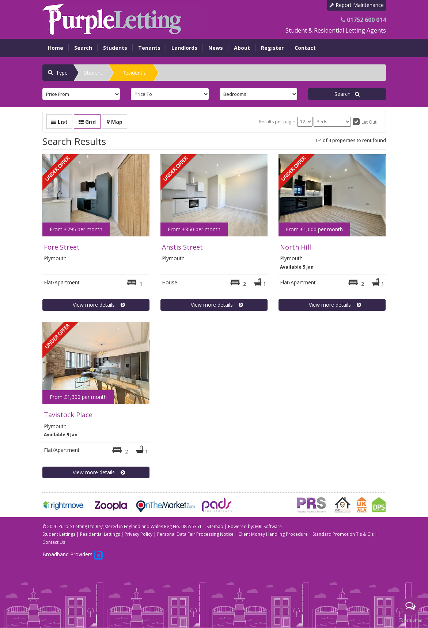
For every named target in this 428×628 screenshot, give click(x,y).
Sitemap (215, 526)
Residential (135, 72)
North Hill (295, 247)
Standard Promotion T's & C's (343, 534)
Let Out (368, 122)
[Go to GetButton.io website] (410, 620)
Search (83, 47)
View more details (96, 304)
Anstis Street (182, 247)
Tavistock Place (68, 414)
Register (272, 47)
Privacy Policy (138, 534)
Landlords (184, 47)
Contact (305, 47)
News (215, 47)
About (242, 47)
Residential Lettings (100, 534)
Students (115, 47)
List (59, 121)
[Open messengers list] (410, 606)
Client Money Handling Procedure (273, 534)
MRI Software (268, 526)
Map (114, 121)
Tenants (149, 47)
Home (55, 47)
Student (93, 72)
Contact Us (53, 542)
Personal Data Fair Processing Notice (195, 534)
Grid (87, 121)
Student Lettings (58, 534)
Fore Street (62, 247)
